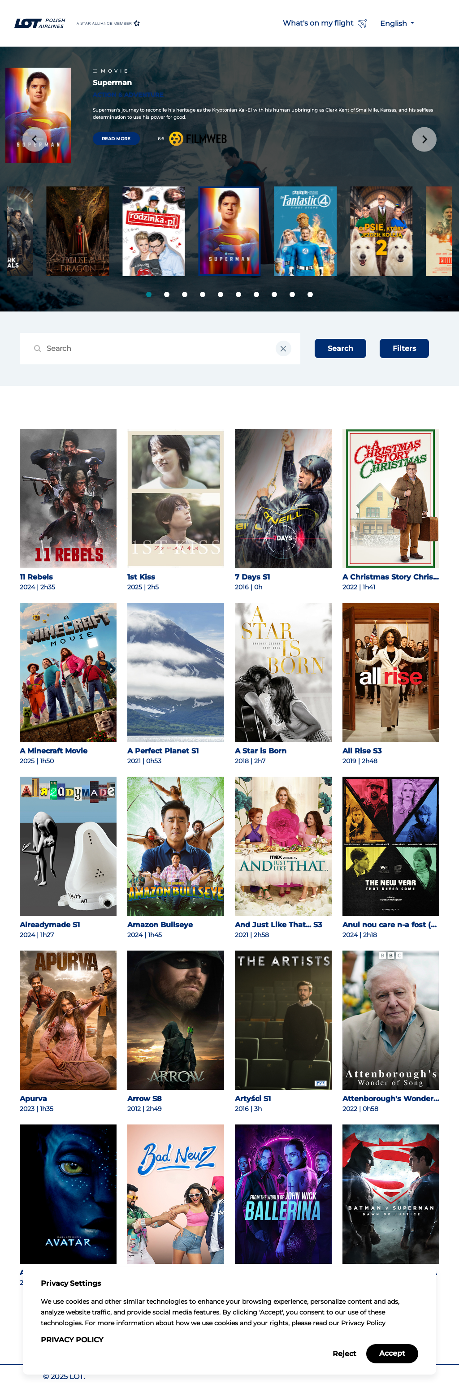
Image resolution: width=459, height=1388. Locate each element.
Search (340, 348)
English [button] (394, 23)
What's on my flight (326, 23)
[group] (77, 231)
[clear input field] (283, 348)
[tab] (149, 294)
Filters (404, 348)
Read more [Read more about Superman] (116, 139)
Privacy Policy (72, 1340)
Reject (344, 1353)
